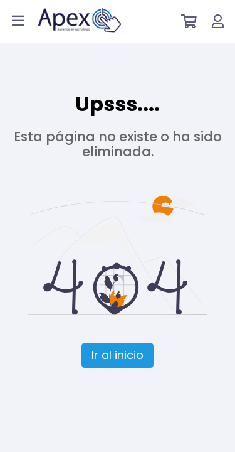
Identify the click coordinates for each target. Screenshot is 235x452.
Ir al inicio (117, 355)
